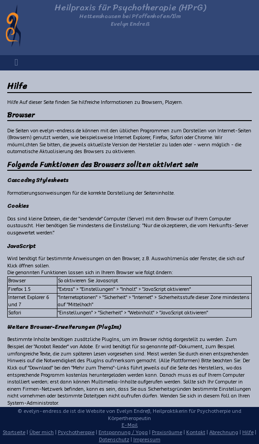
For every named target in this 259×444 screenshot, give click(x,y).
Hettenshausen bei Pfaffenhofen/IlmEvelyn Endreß (130, 20)
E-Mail (130, 425)
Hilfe (248, 432)
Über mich (41, 432)
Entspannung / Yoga (123, 432)
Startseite (14, 432)
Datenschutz (114, 440)
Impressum (146, 440)
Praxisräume (167, 432)
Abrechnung (223, 432)
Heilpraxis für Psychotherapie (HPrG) (130, 7)
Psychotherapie (76, 432)
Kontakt (195, 432)
